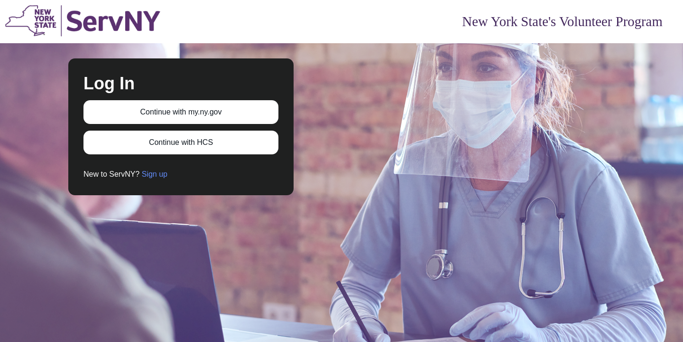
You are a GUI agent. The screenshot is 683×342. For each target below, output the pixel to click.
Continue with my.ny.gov (181, 112)
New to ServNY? (125, 174)
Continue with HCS (181, 142)
